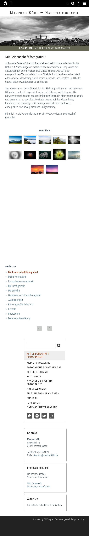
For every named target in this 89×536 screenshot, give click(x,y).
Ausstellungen (15, 299)
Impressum (14, 313)
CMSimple (48, 519)
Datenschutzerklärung (19, 318)
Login (83, 519)
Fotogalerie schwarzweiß (21, 281)
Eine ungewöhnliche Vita (20, 304)
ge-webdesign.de (71, 519)
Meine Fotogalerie (17, 276)
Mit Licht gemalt (16, 286)
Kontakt (12, 309)
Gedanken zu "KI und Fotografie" (24, 295)
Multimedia (14, 290)
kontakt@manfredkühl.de (46, 455)
